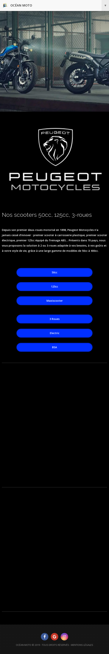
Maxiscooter (54, 300)
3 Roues (54, 319)
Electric (54, 333)
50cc (54, 272)
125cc (54, 286)
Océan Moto (56, 5)
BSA (54, 347)
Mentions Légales (82, 645)
